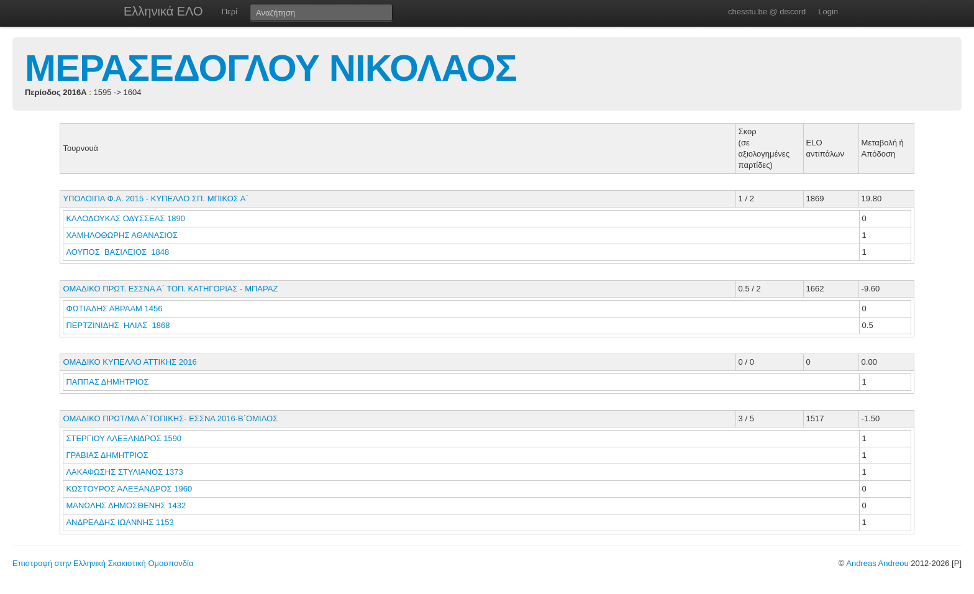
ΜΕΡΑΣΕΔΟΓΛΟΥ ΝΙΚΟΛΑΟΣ (271, 68)
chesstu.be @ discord (767, 11)
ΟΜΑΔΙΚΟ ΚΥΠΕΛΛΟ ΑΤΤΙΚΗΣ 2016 (129, 362)
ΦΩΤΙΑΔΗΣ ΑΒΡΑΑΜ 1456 (114, 308)
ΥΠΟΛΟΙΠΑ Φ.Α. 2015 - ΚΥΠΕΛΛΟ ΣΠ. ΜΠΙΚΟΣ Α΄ (155, 198)
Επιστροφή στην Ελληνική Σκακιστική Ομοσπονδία (102, 563)
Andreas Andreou (877, 563)
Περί (229, 11)
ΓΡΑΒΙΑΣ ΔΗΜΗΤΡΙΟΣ (108, 455)
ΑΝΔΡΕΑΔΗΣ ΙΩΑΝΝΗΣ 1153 (119, 522)
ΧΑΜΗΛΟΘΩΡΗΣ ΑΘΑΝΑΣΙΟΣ (123, 235)
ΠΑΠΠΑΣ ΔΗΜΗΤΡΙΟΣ (108, 381)
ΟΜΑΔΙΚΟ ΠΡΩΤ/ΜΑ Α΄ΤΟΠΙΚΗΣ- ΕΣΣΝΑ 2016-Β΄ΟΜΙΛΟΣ (170, 418)
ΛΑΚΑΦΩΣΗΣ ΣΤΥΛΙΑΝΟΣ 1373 (124, 472)
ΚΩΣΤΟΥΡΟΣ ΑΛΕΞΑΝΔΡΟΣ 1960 (129, 488)
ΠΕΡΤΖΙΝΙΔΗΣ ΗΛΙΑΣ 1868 (118, 325)
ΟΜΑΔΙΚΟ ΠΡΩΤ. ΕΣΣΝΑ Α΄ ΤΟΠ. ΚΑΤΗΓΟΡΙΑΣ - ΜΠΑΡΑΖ (170, 288)
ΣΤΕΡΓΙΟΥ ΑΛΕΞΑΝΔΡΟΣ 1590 (123, 438)
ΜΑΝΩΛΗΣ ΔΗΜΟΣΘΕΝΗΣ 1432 (126, 505)
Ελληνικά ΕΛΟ (163, 11)
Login (828, 11)
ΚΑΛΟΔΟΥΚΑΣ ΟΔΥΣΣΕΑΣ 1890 (125, 218)
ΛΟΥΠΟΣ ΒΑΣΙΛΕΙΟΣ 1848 (117, 252)
